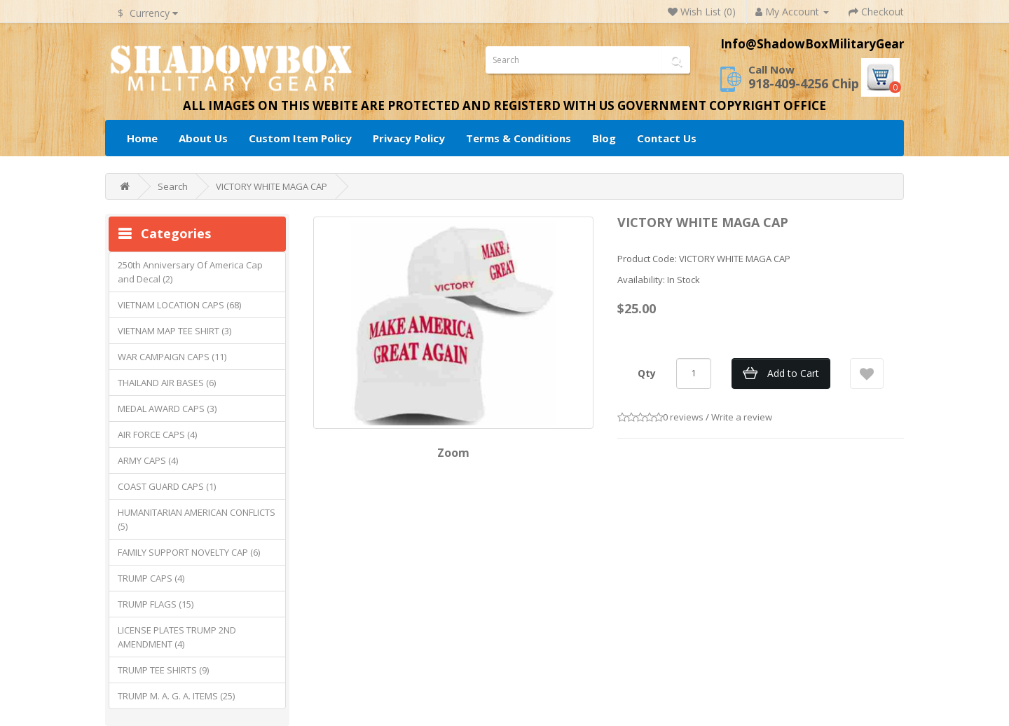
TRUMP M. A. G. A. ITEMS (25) (176, 696)
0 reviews (683, 417)
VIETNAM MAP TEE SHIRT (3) (174, 330)
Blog (604, 138)
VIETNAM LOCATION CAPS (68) (179, 305)
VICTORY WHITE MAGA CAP (271, 186)
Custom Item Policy (300, 138)
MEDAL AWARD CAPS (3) (167, 408)
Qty (647, 373)
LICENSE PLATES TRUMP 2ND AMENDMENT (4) (177, 637)
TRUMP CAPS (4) (151, 578)
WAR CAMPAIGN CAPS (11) (172, 356)
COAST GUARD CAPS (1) (167, 486)
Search (173, 186)
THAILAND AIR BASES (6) (167, 382)
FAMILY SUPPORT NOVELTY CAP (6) (189, 552)
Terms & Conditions (518, 138)
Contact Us (666, 138)
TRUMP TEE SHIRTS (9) (163, 670)
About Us (203, 138)
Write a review (741, 417)
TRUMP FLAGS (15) (155, 604)
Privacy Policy (409, 138)
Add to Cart (793, 373)
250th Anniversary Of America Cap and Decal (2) (190, 272)
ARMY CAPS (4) (148, 460)
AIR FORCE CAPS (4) (157, 434)
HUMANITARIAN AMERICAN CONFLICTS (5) (196, 519)
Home (142, 138)
